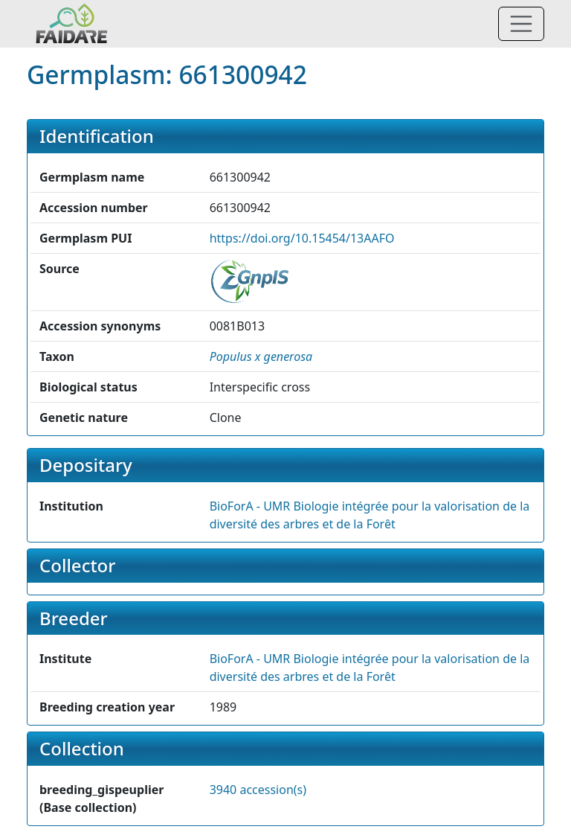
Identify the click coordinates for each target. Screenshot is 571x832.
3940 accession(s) (258, 789)
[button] (261, 356)
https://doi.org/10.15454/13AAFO (302, 238)
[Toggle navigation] (521, 24)
